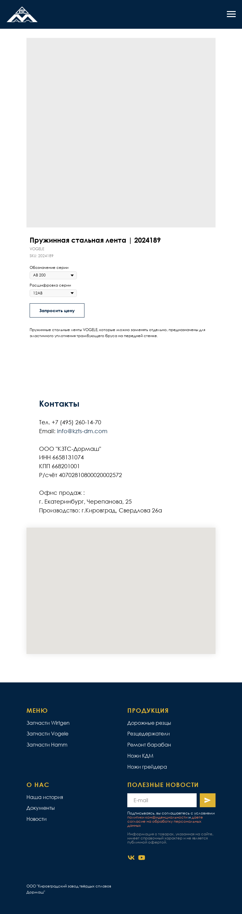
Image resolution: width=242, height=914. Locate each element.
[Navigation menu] (231, 14)
